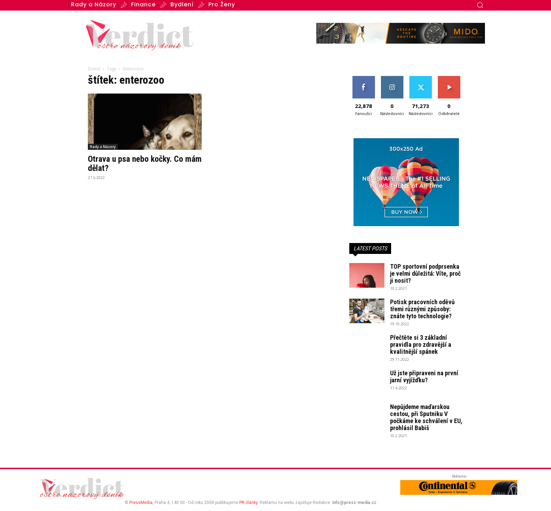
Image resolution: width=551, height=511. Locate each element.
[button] (480, 5)
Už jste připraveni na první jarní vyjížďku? (424, 376)
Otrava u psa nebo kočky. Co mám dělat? (145, 163)
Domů (94, 69)
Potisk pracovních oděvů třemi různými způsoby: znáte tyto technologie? (422, 309)
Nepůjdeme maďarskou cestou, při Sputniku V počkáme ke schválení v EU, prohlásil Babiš (426, 417)
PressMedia (141, 502)
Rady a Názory (103, 146)
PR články (248, 502)
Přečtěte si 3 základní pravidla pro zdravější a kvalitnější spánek (420, 344)
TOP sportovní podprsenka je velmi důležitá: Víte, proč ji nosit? (425, 273)
